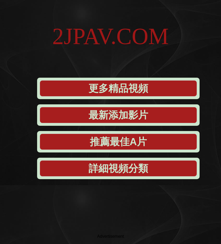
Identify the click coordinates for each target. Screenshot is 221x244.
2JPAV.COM (110, 36)
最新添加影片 (118, 115)
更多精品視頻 (118, 88)
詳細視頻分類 (118, 168)
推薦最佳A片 (118, 141)
